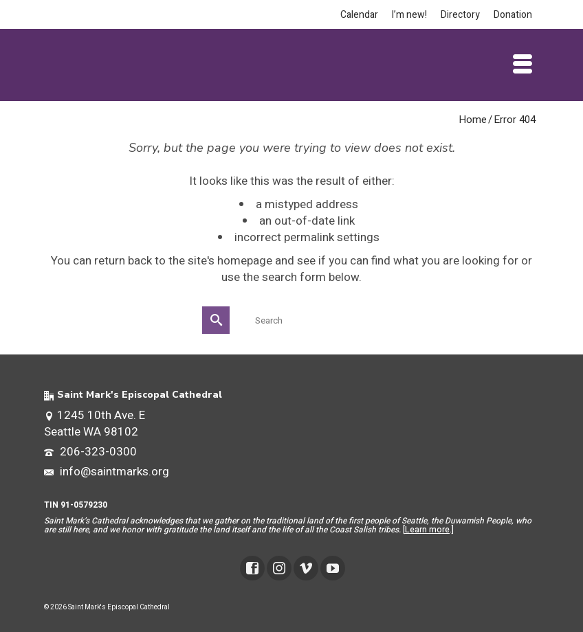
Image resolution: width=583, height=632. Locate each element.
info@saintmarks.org (106, 471)
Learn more (427, 529)
